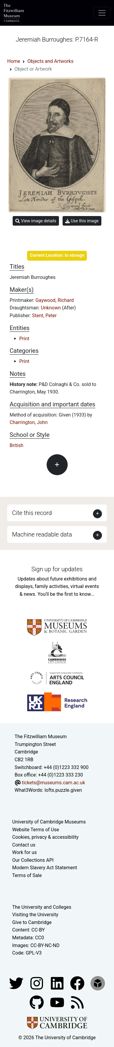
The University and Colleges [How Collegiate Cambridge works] (41, 907)
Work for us (24, 852)
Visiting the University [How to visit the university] (35, 914)
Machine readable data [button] (42, 534)
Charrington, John (29, 422)
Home (13, 61)
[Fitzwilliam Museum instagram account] (37, 983)
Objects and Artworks (50, 61)
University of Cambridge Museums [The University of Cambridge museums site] (49, 822)
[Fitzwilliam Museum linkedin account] (78, 983)
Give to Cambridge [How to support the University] (32, 922)
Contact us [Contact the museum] (23, 845)
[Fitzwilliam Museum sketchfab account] (97, 983)
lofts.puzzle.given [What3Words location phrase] (63, 790)
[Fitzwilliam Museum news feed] (77, 1002)
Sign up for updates (56, 569)
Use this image (82, 221)
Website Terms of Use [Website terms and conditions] (35, 829)
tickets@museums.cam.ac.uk (53, 782)
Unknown (51, 308)
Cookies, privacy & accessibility (45, 837)
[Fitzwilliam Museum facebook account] (58, 983)
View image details (35, 221)
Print (24, 338)
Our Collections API (33, 860)
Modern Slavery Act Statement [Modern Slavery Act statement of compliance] (44, 867)
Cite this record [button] (32, 512)
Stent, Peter (44, 315)
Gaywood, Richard (54, 300)
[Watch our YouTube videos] (58, 1002)
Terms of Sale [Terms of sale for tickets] (27, 875)
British (16, 445)
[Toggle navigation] (102, 13)
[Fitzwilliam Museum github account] (37, 1002)
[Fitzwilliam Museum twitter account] (17, 983)
